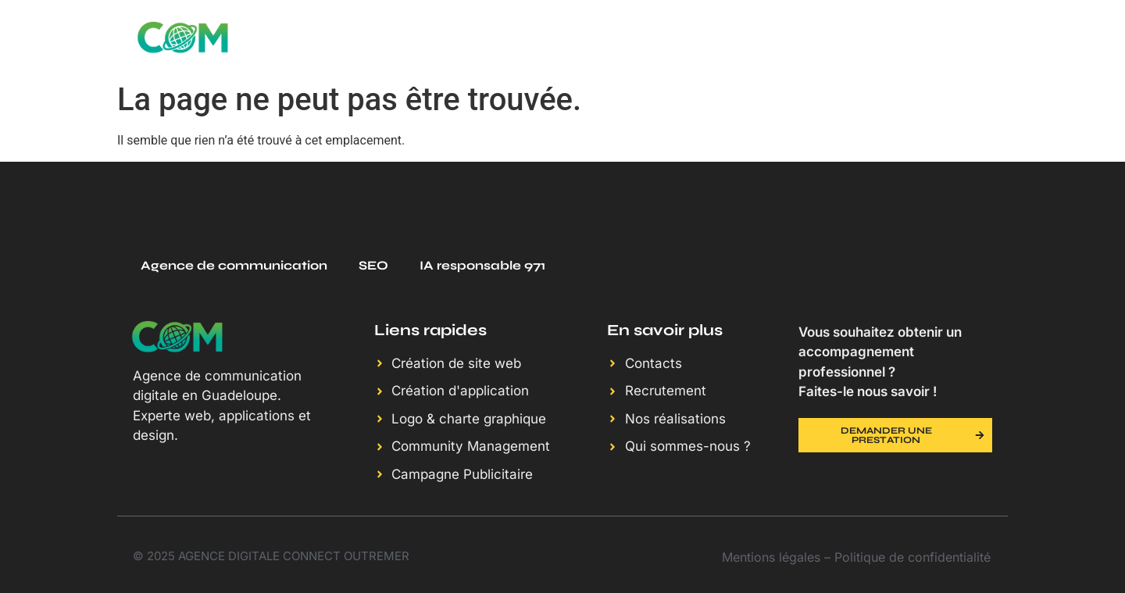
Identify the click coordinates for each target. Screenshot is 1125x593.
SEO (373, 265)
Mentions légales (771, 557)
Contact (969, 37)
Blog (880, 37)
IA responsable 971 (482, 265)
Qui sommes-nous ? (591, 37)
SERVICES (452, 37)
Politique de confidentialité (912, 557)
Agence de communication (234, 265)
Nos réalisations (760, 37)
